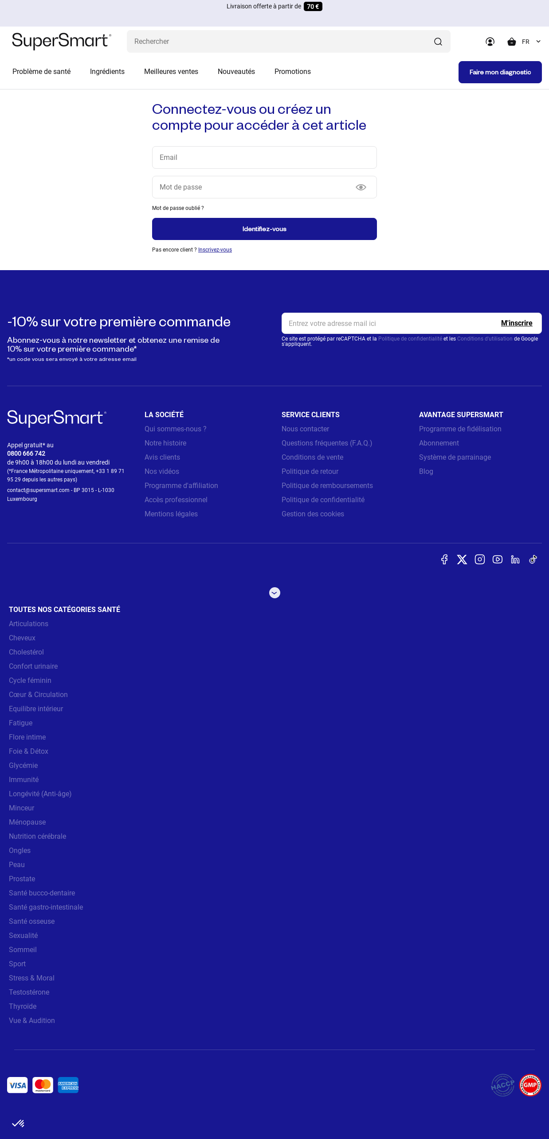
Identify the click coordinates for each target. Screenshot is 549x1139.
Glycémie (23, 765)
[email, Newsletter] (412, 323)
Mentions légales (171, 514)
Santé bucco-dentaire (42, 893)
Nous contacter (305, 429)
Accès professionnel (176, 500)
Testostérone (29, 992)
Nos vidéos (162, 471)
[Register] (516, 323)
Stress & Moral (32, 978)
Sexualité (23, 935)
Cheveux (22, 638)
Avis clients (162, 457)
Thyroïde (22, 1006)
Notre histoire (165, 443)
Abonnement (439, 443)
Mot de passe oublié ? (178, 208)
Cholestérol (26, 652)
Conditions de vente (312, 457)
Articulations (28, 624)
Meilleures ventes (171, 71)
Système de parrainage (455, 457)
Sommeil (23, 949)
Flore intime (27, 737)
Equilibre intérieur (36, 709)
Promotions (292, 71)
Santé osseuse (32, 921)
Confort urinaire (33, 666)
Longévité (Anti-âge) (40, 794)
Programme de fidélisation (460, 429)
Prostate (22, 879)
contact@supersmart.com (38, 490)
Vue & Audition (32, 1020)
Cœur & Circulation (38, 694)
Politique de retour (310, 471)
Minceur (21, 808)
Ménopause (27, 822)
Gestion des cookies (313, 514)
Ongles (20, 850)
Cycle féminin (30, 680)
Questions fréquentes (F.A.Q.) (327, 443)
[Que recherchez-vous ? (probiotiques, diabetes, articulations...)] (289, 41)
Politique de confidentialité (410, 339)
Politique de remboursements (327, 485)
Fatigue (20, 723)
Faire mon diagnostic (500, 72)
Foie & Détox (28, 751)
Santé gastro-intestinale (46, 907)
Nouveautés (236, 71)
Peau (17, 864)
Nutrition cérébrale (37, 836)
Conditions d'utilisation (485, 339)
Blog (426, 471)
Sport (17, 964)
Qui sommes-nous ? (176, 429)
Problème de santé (41, 71)
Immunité (24, 779)
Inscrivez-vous (215, 250)
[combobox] (532, 41)
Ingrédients (107, 71)
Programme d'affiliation (181, 485)
